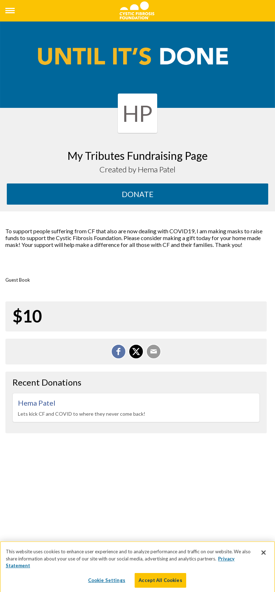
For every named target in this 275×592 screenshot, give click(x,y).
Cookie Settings (106, 583)
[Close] (263, 555)
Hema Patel (37, 402)
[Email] (153, 351)
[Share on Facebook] (118, 351)
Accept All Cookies (160, 583)
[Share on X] (136, 351)
